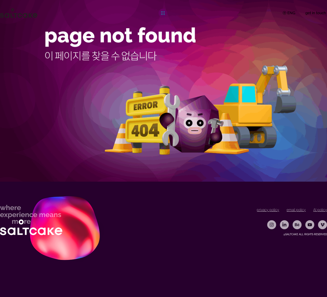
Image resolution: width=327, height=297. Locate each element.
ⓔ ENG (289, 13)
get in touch (315, 13)
